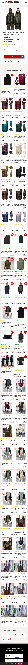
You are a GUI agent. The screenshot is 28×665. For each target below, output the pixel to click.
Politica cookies (18, 650)
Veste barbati (6, 639)
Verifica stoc (16, 56)
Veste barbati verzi (8, 635)
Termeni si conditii (11, 648)
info (12, 95)
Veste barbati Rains (20, 635)
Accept (20, 663)
